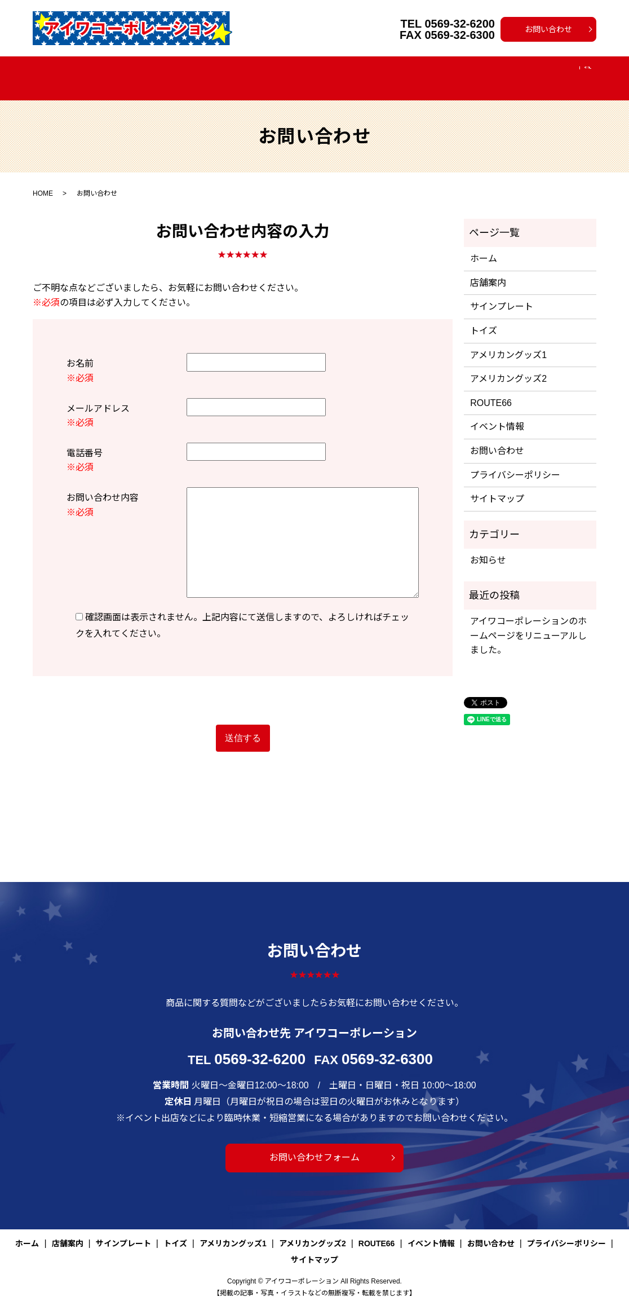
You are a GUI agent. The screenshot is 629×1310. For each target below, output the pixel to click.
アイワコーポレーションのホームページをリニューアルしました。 (528, 622)
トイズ (245, 71)
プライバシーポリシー (515, 461)
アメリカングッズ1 (305, 71)
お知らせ (488, 547)
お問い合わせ (548, 29)
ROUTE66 (451, 71)
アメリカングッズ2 (385, 71)
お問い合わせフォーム (314, 1144)
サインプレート (191, 71)
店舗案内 (134, 71)
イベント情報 (507, 71)
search (547, 72)
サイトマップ (497, 485)
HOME (43, 180)
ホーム (92, 71)
